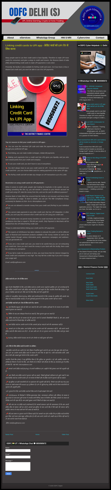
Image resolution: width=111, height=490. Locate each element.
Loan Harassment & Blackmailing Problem (91, 249)
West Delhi (89, 300)
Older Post (65, 434)
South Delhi (90, 293)
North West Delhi (91, 289)
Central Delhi (90, 274)
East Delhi (89, 278)
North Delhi (89, 285)
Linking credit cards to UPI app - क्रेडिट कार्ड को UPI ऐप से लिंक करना (95, 106)
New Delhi (89, 282)
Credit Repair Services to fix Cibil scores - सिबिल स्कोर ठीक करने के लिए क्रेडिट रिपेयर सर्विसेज (95, 198)
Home (38, 434)
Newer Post (9, 434)
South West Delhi (91, 296)
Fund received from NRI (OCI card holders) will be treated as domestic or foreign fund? (92, 142)
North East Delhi (91, 287)
